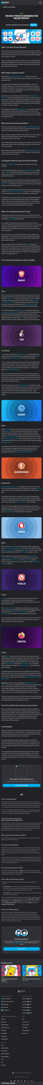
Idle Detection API (9, 608)
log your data (5, 183)
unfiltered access (15, 358)
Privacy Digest (4, 1007)
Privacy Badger (4, 1033)
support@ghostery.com (18, 942)
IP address (7, 172)
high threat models (23, 385)
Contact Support (25, 1021)
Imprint (26, 1076)
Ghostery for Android (27, 1013)
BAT (22, 317)
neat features (9, 511)
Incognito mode (11, 164)
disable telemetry (25, 665)
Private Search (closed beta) (7, 1001)
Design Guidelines (25, 1030)
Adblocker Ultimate (4, 1024)
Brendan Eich (9, 298)
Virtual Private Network (29, 170)
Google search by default (11, 438)
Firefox (8, 656)
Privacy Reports (4, 1050)
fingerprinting (32, 304)
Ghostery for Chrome (27, 998)
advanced (9, 369)
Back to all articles (8, 7)
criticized (23, 552)
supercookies (10, 663)
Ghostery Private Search (32, 677)
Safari (7, 429)
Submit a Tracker (25, 1024)
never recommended (9, 550)
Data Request (25, 1027)
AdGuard (3, 1019)
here (21, 870)
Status (2, 1045)
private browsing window (33, 127)
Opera (12, 546)
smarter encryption (21, 502)
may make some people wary (9, 312)
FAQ (23, 1019)
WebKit (8, 431)
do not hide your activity (33, 150)
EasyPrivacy (4, 613)
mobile (9, 442)
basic (26, 304)
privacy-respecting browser (17, 76)
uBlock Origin (3, 1036)
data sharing (27, 560)
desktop (4, 442)
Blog (2, 1062)
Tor (2, 354)
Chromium (21, 310)
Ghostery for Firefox (26, 1001)
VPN (28, 244)
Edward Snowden (21, 354)
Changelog (3, 1065)
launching (39, 488)
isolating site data (23, 109)
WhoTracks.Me (4, 1004)
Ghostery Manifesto (5, 1048)
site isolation (24, 663)
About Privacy (25, 1033)
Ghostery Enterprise (5, 1056)
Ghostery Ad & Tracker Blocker (24, 452)
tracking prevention (11, 436)
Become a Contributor (5, 1053)
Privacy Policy (21, 1076)
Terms (16, 1076)
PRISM (38, 356)
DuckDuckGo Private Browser (9, 486)
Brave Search (5, 679)
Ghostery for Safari (26, 1004)
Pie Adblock (3, 1030)
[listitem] (11, 974)
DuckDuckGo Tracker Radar (18, 611)
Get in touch (21, 949)
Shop (2, 1059)
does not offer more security (16, 191)
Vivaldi (3, 598)
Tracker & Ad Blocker (6, 998)
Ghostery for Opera (26, 1007)
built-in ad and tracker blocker (13, 548)
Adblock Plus (3, 1021)
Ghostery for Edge (26, 1010)
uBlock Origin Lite (4, 1039)
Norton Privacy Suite (5, 1027)
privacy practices (16, 560)
